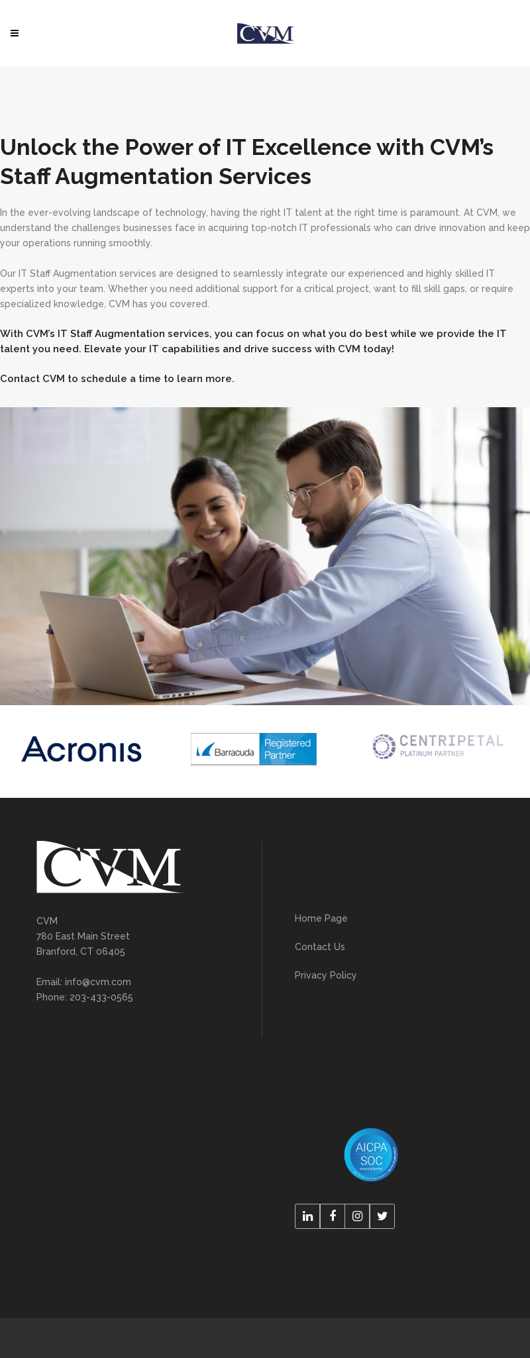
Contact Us (320, 947)
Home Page (321, 918)
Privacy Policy (326, 975)
